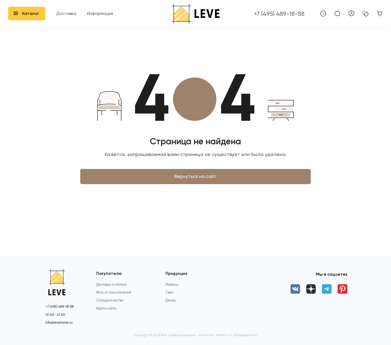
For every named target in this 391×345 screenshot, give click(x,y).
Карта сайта (106, 313)
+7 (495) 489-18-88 (59, 306)
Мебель (172, 288)
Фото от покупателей (114, 296)
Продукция (177, 273)
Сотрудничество (110, 305)
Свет (169, 296)
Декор (170, 305)
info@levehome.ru (58, 322)
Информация (100, 13)
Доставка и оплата (111, 288)
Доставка (66, 13)
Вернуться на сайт (195, 178)
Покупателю (109, 273)
